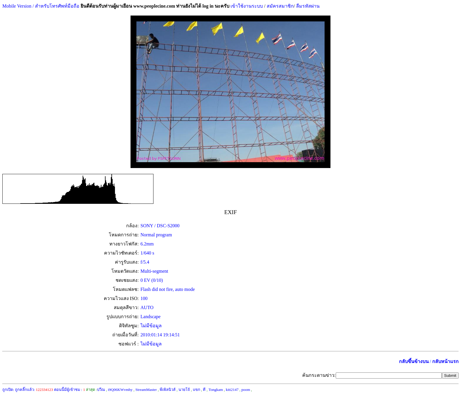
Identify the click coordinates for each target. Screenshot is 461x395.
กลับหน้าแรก (445, 361)
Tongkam (215, 389)
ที (204, 389)
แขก (196, 389)
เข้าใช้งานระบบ (246, 6)
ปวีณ (101, 389)
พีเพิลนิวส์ (168, 389)
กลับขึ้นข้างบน (414, 361)
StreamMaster (146, 389)
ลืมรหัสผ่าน (307, 6)
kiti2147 (232, 389)
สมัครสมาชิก (280, 6)
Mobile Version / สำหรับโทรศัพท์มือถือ (40, 6)
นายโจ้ (184, 389)
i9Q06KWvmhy (120, 389)
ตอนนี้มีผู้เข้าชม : (69, 389)
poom (245, 389)
